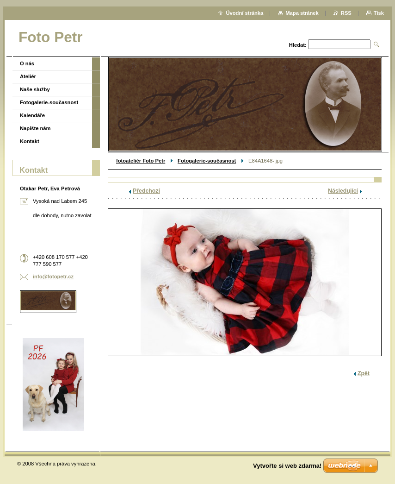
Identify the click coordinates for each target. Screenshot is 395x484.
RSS (346, 13)
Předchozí (146, 191)
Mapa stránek (302, 13)
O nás (27, 63)
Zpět (364, 373)
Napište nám (35, 128)
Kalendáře (32, 115)
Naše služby (35, 89)
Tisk (379, 13)
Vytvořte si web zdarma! (287, 465)
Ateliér (28, 76)
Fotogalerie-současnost (207, 160)
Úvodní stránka (244, 13)
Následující (343, 191)
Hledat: (298, 45)
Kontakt (29, 141)
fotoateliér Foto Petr (140, 160)
